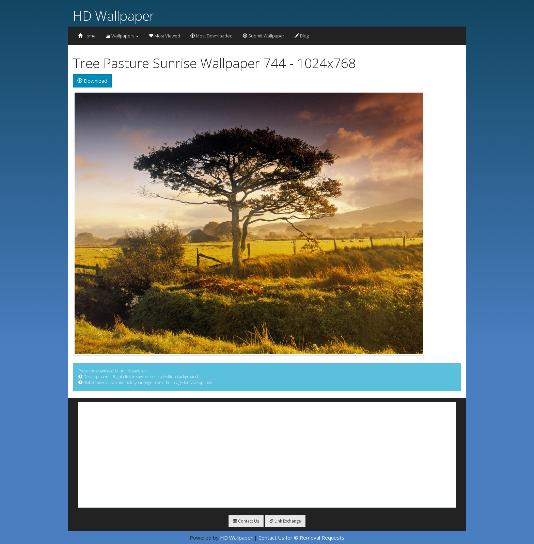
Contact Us (246, 521)
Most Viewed (164, 36)
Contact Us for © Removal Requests (301, 537)
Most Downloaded (211, 36)
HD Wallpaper (114, 15)
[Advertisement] (267, 454)
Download (92, 80)
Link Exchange (285, 521)
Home (87, 36)
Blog (302, 36)
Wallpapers (122, 36)
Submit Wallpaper (263, 36)
